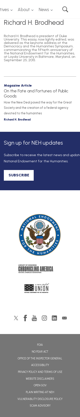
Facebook (25, 318)
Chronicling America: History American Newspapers (40, 269)
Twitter (16, 318)
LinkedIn (54, 318)
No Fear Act (40, 351)
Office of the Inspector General (40, 358)
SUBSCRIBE (19, 175)
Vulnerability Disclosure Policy (40, 399)
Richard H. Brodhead (17, 119)
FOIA (40, 344)
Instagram (44, 318)
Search (65, 9)
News (44, 9)
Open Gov (40, 385)
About (24, 9)
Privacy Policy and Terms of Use (40, 371)
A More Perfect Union (40, 289)
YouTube (34, 318)
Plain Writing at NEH (40, 392)
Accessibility (40, 365)
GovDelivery (64, 318)
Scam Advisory (40, 405)
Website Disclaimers (40, 378)
